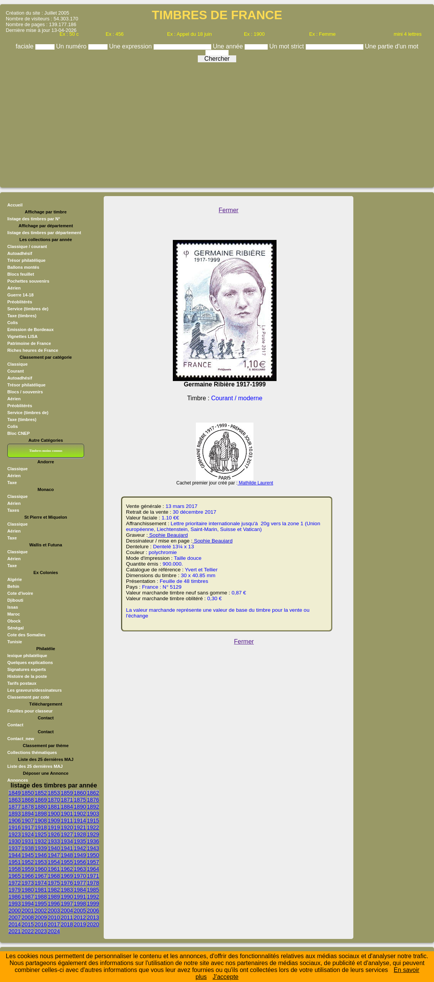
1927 (67, 834)
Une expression (131, 46)
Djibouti (15, 600)
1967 (41, 876)
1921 (80, 827)
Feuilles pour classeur (30, 711)
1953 (41, 862)
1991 (80, 897)
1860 (80, 793)
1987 (28, 897)
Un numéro (72, 46)
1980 (28, 890)
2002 (41, 910)
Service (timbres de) (27, 308)
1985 (93, 890)
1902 (80, 814)
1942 (80, 848)
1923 (14, 834)
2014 (14, 924)
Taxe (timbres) (21, 315)
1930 (14, 841)
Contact (15, 724)
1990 (67, 897)
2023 (41, 931)
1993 (14, 903)
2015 (28, 924)
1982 (54, 890)
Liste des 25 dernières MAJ (35, 766)
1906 (14, 820)
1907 (28, 820)
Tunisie (14, 641)
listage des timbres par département (44, 232)
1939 (41, 848)
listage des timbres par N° (33, 218)
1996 (54, 903)
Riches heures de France (32, 350)
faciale (25, 46)
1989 (54, 897)
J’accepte (225, 977)
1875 (80, 800)
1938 (28, 848)
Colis (12, 322)
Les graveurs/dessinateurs (34, 690)
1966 (28, 876)
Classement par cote (28, 697)
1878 (28, 807)
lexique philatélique (27, 655)
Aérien (14, 288)
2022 (28, 931)
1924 (28, 834)
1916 (14, 827)
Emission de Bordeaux (30, 329)
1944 (14, 855)
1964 (93, 869)
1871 (67, 800)
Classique (17, 364)
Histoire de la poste (27, 676)
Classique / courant (27, 246)
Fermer (229, 210)
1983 (67, 890)
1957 (93, 862)
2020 (93, 924)
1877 (14, 807)
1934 (67, 841)
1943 (93, 848)
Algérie (14, 579)
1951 (14, 862)
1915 (93, 820)
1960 (41, 869)
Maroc (13, 614)
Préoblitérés (19, 302)
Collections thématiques (32, 752)
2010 (54, 917)
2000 (14, 910)
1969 (67, 876)
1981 (41, 890)
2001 (28, 910)
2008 (28, 917)
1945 (28, 855)
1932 (41, 841)
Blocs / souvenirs (25, 391)
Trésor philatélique (26, 260)
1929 (93, 834)
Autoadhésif (19, 253)
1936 (93, 841)
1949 (80, 855)
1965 (14, 876)
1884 (67, 807)
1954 (54, 862)
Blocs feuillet (20, 274)
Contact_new (20, 738)
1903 (93, 814)
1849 (14, 793)
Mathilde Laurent (255, 483)
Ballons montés (23, 267)
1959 (28, 869)
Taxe (12, 482)
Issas (12, 607)
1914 (80, 820)
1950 (93, 855)
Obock (14, 621)
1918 (41, 827)
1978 (93, 883)
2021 (14, 931)
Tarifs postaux (21, 683)
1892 (93, 807)
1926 (54, 834)
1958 (14, 869)
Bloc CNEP (18, 433)
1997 (67, 903)
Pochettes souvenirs (28, 281)
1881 (54, 807)
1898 (41, 814)
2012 (80, 917)
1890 (80, 807)
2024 (54, 931)
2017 (54, 924)
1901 (67, 814)
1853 (54, 793)
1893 (14, 814)
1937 (14, 848)
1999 (93, 903)
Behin (13, 586)
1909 (54, 820)
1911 (67, 820)
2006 (93, 910)
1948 (67, 855)
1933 (54, 841)
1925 (41, 834)
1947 (54, 855)
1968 (54, 876)
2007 (14, 917)
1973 (28, 883)
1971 (93, 876)
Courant (15, 371)
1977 (80, 883)
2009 (41, 917)
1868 (28, 800)
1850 (28, 793)
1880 (41, 807)
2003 (54, 910)
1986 (14, 897)
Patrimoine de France (29, 343)
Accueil (15, 205)
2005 (80, 910)
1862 (93, 793)
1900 (54, 814)
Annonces (17, 780)
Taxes (13, 510)
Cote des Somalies (26, 634)
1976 (67, 883)
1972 (14, 883)
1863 (14, 800)
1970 (80, 876)
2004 (67, 910)
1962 (67, 869)
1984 (80, 890)
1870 (54, 800)
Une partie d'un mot (391, 46)
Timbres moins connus (45, 451)
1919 (54, 827)
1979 (14, 890)
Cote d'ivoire (20, 593)
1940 (54, 848)
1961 (54, 869)
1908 (41, 820)
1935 (80, 841)
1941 (67, 848)
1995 (41, 903)
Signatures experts (26, 669)
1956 (80, 862)
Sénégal (15, 628)
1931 (28, 841)
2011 (67, 917)
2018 (67, 924)
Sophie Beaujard (168, 535)
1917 (28, 827)
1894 (28, 814)
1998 (80, 903)
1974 (41, 883)
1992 (93, 897)
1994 (28, 903)
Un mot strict (287, 46)
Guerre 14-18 (20, 295)
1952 (28, 862)
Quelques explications (30, 662)
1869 (41, 800)
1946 (41, 855)
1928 (80, 834)
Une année (229, 46)
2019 (80, 924)
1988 (41, 897)
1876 (93, 800)
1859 (67, 793)
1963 (80, 869)
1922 (93, 827)
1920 (67, 827)
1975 (54, 883)
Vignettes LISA (22, 336)
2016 (41, 924)
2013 (93, 917)
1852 (41, 793)
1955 (67, 862)
